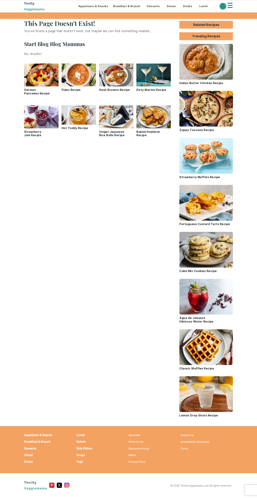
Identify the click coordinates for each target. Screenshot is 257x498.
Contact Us (187, 435)
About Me (134, 435)
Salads (81, 441)
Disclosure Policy (139, 448)
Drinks (187, 6)
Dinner (171, 6)
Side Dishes (84, 448)
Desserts (153, 6)
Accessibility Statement (195, 441)
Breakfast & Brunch (126, 6)
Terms (184, 448)
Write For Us (135, 441)
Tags (79, 461)
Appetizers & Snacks (93, 6)
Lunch (203, 6)
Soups (80, 455)
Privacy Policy (137, 461)
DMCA (132, 455)
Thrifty (46, 7)
